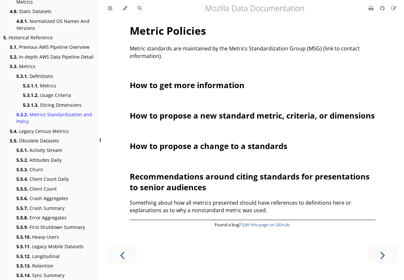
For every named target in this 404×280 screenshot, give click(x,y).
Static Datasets (30, 11)
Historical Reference (28, 37)
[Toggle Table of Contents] (110, 8)
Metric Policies (168, 31)
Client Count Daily (42, 179)
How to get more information (187, 85)
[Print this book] (371, 8)
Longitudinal (38, 256)
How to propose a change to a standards (208, 145)
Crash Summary (40, 208)
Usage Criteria (47, 95)
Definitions (34, 76)
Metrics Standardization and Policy (54, 117)
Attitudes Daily (39, 160)
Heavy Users (37, 237)
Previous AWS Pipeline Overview (49, 47)
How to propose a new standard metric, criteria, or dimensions (252, 115)
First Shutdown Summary (50, 227)
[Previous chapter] (122, 255)
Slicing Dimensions (52, 105)
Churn (29, 169)
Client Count (36, 189)
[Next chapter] (382, 255)
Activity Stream (39, 150)
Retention (34, 266)
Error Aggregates (41, 218)
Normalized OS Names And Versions (52, 24)
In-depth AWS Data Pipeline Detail (52, 57)
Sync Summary (40, 275)
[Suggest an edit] (394, 8)
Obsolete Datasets (34, 141)
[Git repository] (383, 8)
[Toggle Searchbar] (139, 8)
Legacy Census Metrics (39, 131)
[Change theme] (125, 8)
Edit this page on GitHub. (266, 225)
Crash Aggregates (42, 198)
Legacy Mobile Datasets (50, 246)
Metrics (22, 66)
